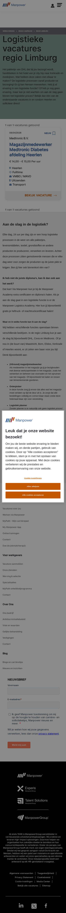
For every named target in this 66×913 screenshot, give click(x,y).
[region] (33, 456)
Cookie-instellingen (33, 477)
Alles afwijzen (33, 485)
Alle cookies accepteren (33, 494)
